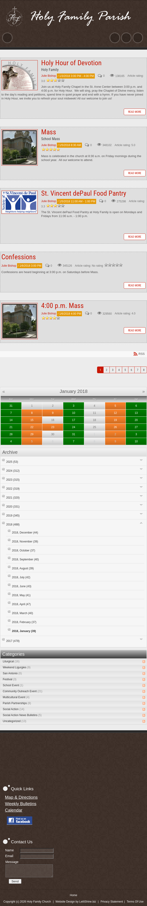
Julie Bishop (48, 76)
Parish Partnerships (17, 703)
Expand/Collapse (141, 460)
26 (115, 427)
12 (115, 413)
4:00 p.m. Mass (19, 321)
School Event (13, 685)
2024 (13, 470)
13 (136, 413)
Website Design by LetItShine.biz (75, 901)
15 (31, 420)
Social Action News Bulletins (22, 715)
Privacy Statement (112, 901)
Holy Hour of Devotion (19, 75)
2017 (13, 641)
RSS (143, 661)
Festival (9, 679)
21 (10, 427)
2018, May (21, 595)
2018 (13, 524)
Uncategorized (14, 721)
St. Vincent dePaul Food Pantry (19, 202)
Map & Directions (21, 797)
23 (52, 427)
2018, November (25, 541)
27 (136, 427)
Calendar (14, 810)
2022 (13, 488)
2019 (13, 515)
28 (10, 434)
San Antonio (12, 673)
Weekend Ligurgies (17, 667)
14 (10, 420)
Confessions (18, 257)
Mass (19, 147)
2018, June (21, 586)
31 (10, 405)
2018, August (23, 568)
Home (73, 895)
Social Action (13, 709)
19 (115, 420)
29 (31, 434)
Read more (134, 111)
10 (73, 413)
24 (73, 427)
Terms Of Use (135, 901)
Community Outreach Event (22, 691)
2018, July (21, 577)
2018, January (24, 631)
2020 (13, 506)
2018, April (21, 604)
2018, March (22, 613)
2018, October (23, 550)
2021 (13, 497)
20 (136, 420)
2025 (12, 461)
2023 (13, 479)
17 (73, 420)
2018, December (25, 532)
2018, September (25, 559)
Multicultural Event (16, 697)
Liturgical (11, 661)
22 (31, 427)
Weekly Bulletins (21, 803)
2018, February (24, 622)
